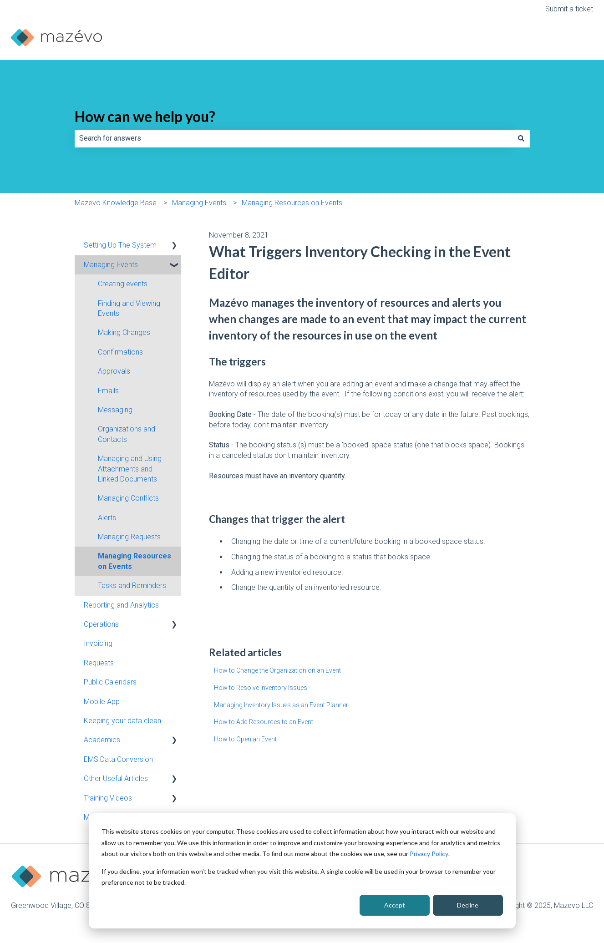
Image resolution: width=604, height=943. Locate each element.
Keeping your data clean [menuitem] (122, 720)
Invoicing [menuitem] (98, 643)
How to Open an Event (245, 739)
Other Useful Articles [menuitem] (116, 778)
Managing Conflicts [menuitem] (128, 498)
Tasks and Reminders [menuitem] (132, 585)
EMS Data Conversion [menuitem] (118, 759)
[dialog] (302, 870)
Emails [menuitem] (108, 390)
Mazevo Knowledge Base (116, 202)
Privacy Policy (429, 853)
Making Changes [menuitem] (124, 332)
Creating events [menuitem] (122, 283)
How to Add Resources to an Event (263, 721)
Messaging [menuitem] (115, 410)
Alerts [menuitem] (107, 517)
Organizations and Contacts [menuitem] (126, 434)
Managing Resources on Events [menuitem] (134, 561)
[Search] (521, 138)
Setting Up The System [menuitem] (120, 245)
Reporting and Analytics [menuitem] (121, 605)
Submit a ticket (569, 9)
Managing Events (199, 202)
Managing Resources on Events (292, 202)
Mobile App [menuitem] (102, 701)
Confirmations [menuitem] (120, 352)
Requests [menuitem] (99, 663)
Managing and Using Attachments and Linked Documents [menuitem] (130, 468)
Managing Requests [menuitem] (129, 536)
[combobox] (294, 138)
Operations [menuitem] (101, 624)
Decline (467, 905)
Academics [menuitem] (102, 739)
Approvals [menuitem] (114, 371)
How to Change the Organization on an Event (277, 670)
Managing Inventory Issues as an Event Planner (281, 705)
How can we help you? (145, 116)
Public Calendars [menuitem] (110, 682)
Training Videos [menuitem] (108, 798)
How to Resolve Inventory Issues (260, 687)
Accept (394, 905)
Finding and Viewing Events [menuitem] (129, 308)
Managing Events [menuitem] (111, 264)
